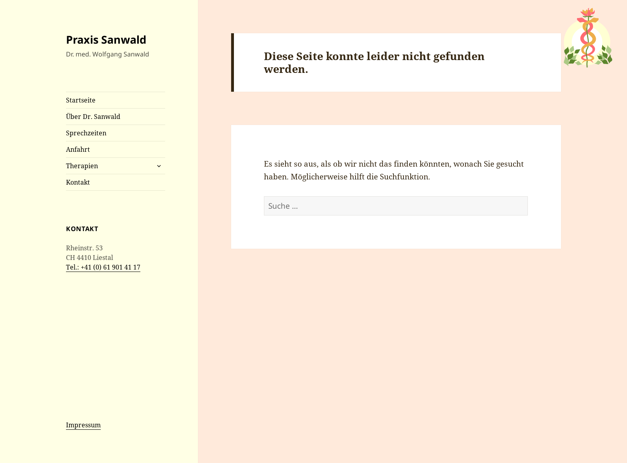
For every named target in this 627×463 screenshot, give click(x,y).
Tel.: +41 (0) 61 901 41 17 (103, 267)
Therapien (82, 165)
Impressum (83, 425)
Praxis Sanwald (106, 39)
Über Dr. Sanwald (93, 116)
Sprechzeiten (86, 133)
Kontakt (78, 182)
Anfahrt (78, 149)
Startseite (81, 100)
